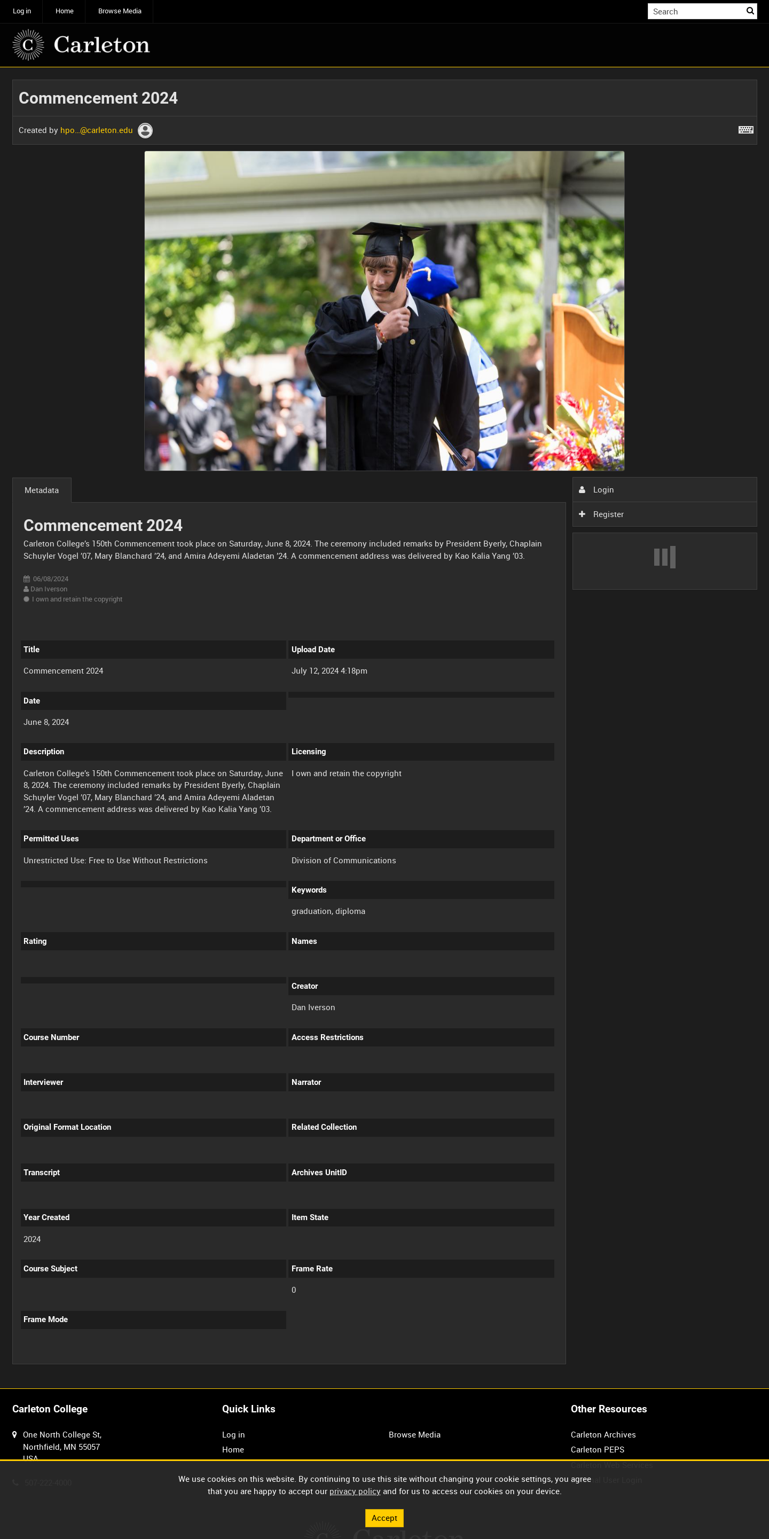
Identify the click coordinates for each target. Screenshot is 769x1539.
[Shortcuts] (746, 127)
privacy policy (355, 1491)
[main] (384, 728)
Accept (384, 1517)
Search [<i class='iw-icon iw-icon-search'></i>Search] (751, 10)
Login (596, 489)
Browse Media (120, 10)
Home (65, 10)
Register (601, 514)
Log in (22, 10)
